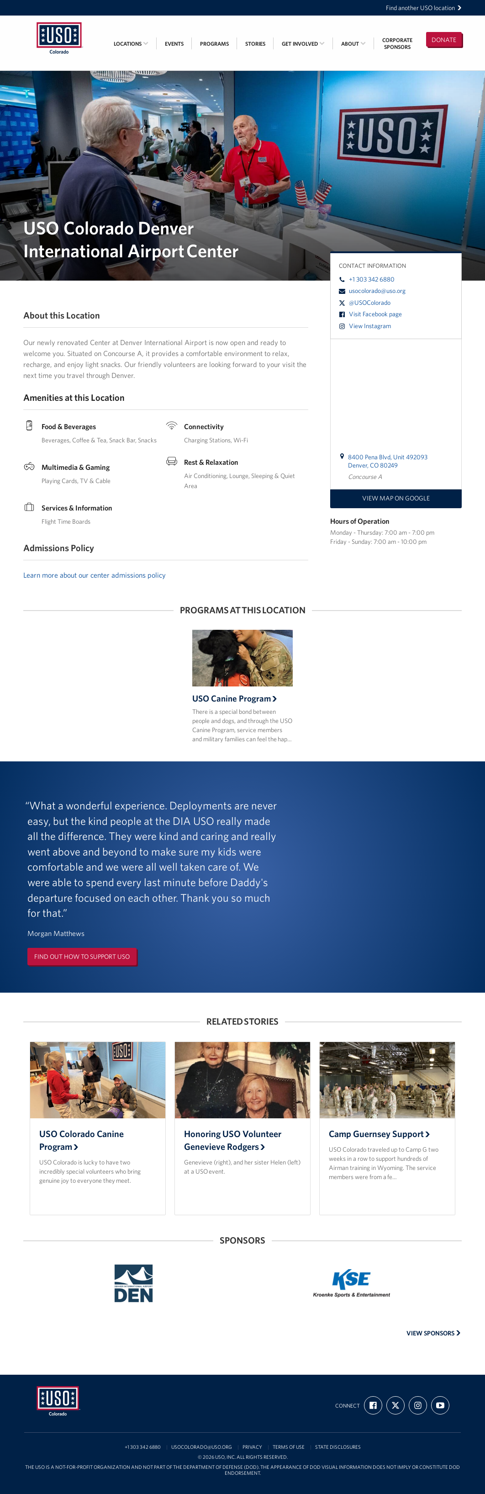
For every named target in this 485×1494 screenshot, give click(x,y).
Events (174, 43)
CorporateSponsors (397, 43)
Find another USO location (424, 8)
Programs (214, 43)
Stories (255, 43)
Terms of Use (289, 1447)
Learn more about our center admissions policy (94, 575)
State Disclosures (338, 1447)
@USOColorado (364, 302)
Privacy (252, 1447)
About (353, 43)
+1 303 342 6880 (367, 279)
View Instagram (365, 326)
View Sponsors (433, 1333)
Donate (444, 40)
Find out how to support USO (82, 956)
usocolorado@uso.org (372, 291)
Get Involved (303, 43)
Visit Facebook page (370, 314)
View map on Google (396, 498)
